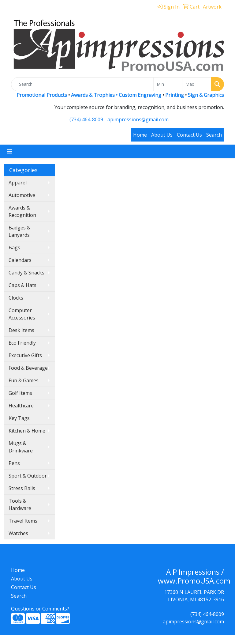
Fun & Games (24, 380)
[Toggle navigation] (9, 151)
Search (214, 134)
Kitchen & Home (27, 430)
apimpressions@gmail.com (138, 119)
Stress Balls (22, 488)
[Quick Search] (82, 84)
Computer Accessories (22, 314)
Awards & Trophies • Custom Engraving (116, 95)
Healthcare (21, 405)
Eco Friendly (22, 342)
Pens (14, 463)
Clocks (16, 297)
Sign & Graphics (206, 95)
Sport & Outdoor (28, 475)
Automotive (22, 195)
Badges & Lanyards (19, 231)
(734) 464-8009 (86, 119)
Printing (174, 95)
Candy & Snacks (26, 272)
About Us (162, 134)
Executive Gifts (25, 355)
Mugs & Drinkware (21, 447)
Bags (14, 247)
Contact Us (189, 134)
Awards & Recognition (22, 211)
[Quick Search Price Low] (167, 84)
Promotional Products (42, 95)
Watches (18, 533)
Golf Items (20, 393)
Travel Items (23, 520)
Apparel (18, 182)
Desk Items (21, 330)
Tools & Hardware (20, 504)
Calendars (20, 260)
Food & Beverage (28, 368)
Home (140, 134)
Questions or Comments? (40, 608)
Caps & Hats (22, 285)
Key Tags (19, 418)
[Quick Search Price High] (196, 84)
